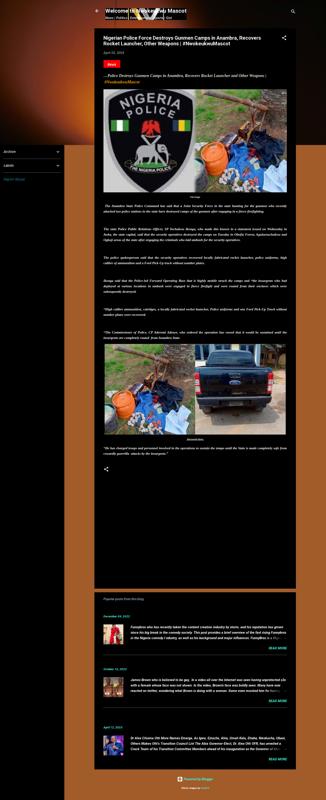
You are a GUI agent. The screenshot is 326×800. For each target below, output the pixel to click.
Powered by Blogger (195, 779)
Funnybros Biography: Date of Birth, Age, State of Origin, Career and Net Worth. (177, 609)
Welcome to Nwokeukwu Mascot (146, 11)
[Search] (293, 12)
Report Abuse (14, 179)
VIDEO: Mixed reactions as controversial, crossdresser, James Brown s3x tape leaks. (182, 662)
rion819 (205, 788)
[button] (284, 38)
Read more (278, 648)
